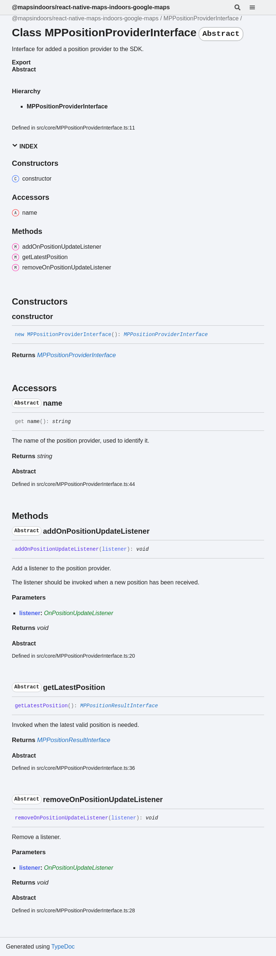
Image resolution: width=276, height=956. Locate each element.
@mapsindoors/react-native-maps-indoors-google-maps (91, 7)
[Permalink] (59, 316)
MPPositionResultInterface (119, 706)
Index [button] (24, 146)
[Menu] (256, 7)
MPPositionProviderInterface (201, 18)
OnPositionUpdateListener (78, 613)
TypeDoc (62, 946)
